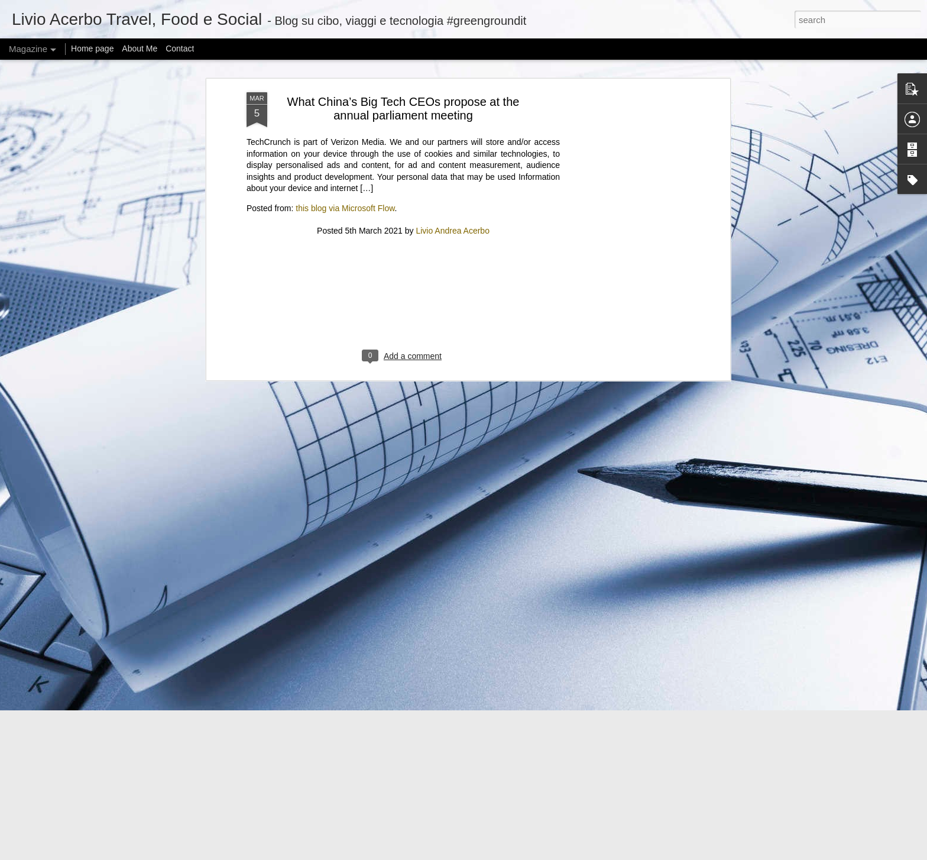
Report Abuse (582, 853)
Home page (92, 48)
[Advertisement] (403, 169)
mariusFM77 (479, 853)
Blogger (547, 853)
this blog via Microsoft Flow (345, 71)
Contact (180, 48)
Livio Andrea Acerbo (453, 93)
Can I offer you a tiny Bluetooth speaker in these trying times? (340, 773)
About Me (139, 48)
